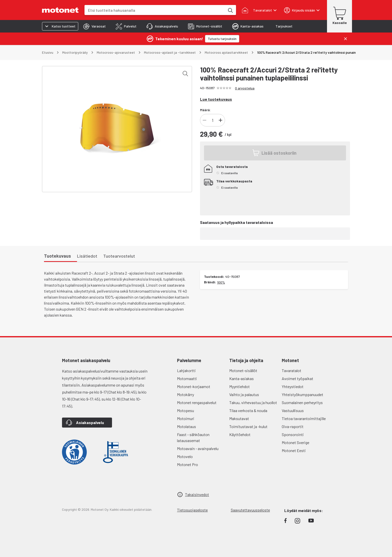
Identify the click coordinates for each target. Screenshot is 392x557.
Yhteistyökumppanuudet (302, 394)
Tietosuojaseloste (192, 510)
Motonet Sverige (295, 442)
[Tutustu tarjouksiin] (222, 38)
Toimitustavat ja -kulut (248, 426)
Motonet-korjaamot (193, 386)
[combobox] (155, 10)
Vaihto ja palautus (244, 394)
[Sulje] (345, 38)
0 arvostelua (244, 88)
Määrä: (205, 110)
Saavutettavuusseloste (250, 510)
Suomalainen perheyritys (302, 402)
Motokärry (185, 394)
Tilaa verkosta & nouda (248, 410)
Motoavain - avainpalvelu (197, 448)
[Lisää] (220, 120)
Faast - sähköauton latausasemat (193, 437)
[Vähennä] (204, 120)
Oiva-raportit (293, 426)
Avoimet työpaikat (297, 378)
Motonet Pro (187, 464)
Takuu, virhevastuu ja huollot (253, 402)
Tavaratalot (291, 370)
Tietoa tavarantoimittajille (304, 418)
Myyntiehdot (239, 386)
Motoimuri (185, 418)
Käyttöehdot (239, 434)
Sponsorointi (293, 434)
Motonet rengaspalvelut (196, 402)
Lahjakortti (186, 370)
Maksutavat (239, 418)
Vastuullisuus (293, 410)
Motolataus (186, 426)
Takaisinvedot (197, 494)
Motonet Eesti (294, 450)
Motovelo (185, 456)
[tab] (94, 26)
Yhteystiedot (293, 386)
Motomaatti (187, 378)
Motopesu (185, 410)
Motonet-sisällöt (243, 370)
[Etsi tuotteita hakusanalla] (230, 10)
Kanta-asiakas (241, 378)
